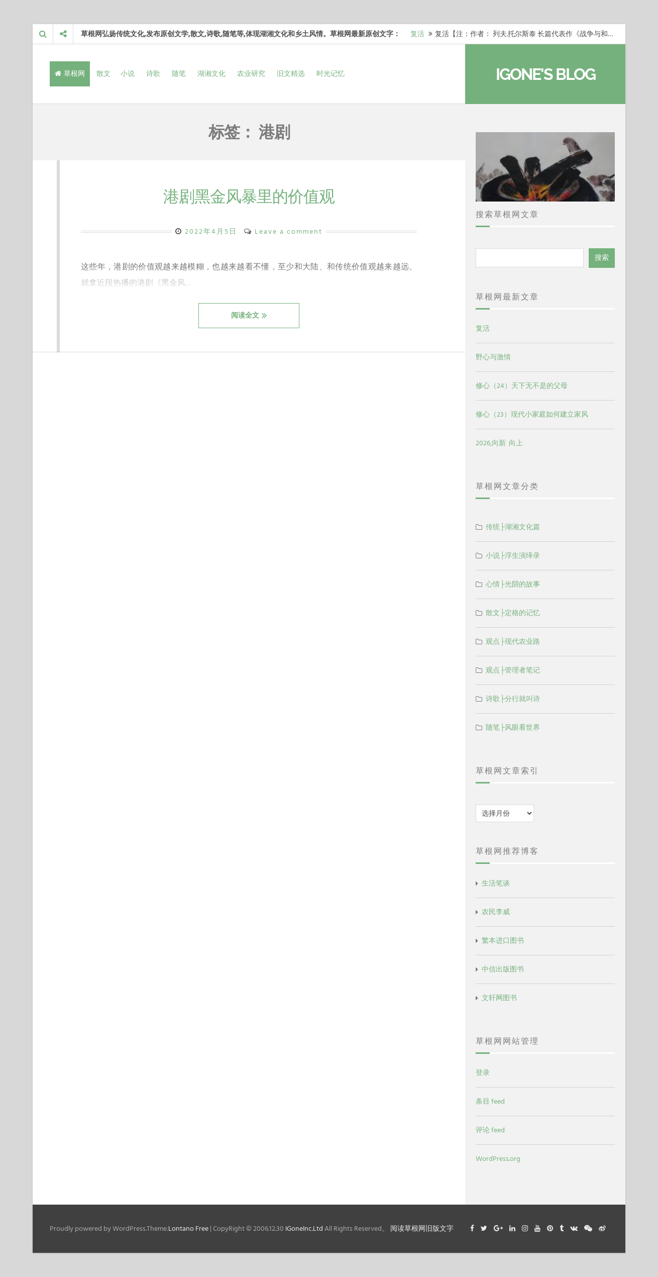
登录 (483, 1072)
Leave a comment (288, 231)
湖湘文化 (211, 73)
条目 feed (490, 1101)
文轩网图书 (499, 998)
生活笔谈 (496, 883)
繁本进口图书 (503, 940)
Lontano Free (188, 1228)
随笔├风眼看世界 (513, 727)
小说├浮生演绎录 (513, 555)
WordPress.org (498, 1158)
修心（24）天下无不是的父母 (522, 385)
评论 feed (490, 1130)
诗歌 (153, 73)
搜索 (602, 257)
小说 (128, 73)
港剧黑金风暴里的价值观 (249, 196)
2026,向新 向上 (499, 443)
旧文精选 (291, 73)
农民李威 (496, 912)
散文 (103, 73)
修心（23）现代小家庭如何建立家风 (532, 414)
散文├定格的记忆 (513, 613)
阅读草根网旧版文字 (422, 1228)
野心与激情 (493, 357)
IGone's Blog (545, 74)
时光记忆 (330, 73)
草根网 (70, 73)
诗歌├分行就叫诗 (513, 699)
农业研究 (251, 73)
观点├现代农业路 (513, 641)
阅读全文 (249, 315)
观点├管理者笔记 (513, 670)
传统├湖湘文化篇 (513, 527)
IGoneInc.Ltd (304, 1228)
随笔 (179, 73)
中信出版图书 (503, 969)
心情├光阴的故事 (513, 584)
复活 (417, 34)
